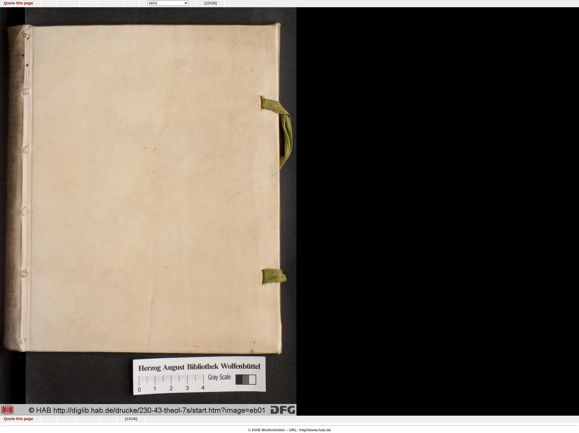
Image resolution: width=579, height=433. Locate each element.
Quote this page (18, 3)
